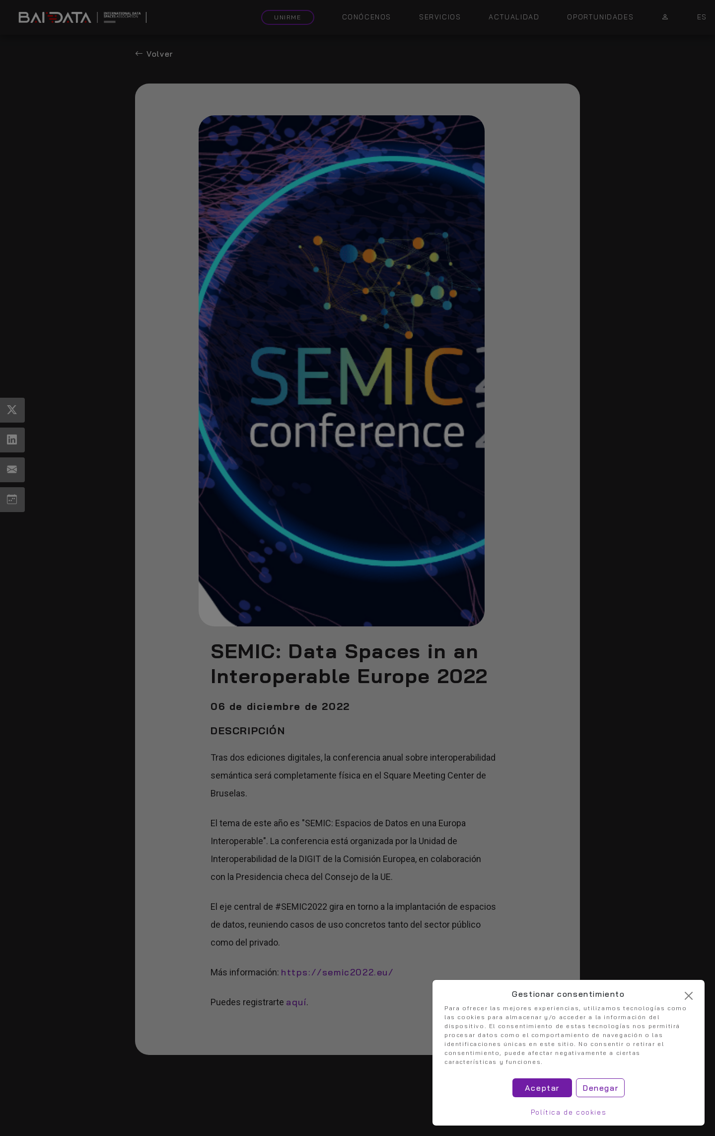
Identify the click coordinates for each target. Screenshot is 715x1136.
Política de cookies (568, 1112)
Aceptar (542, 1088)
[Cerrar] (689, 996)
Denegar (600, 1088)
